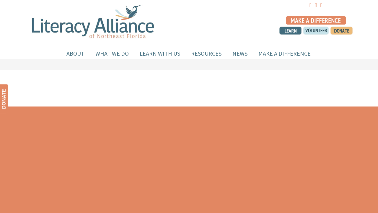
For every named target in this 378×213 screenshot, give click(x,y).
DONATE (3, 99)
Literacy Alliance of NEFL (93, 20)
